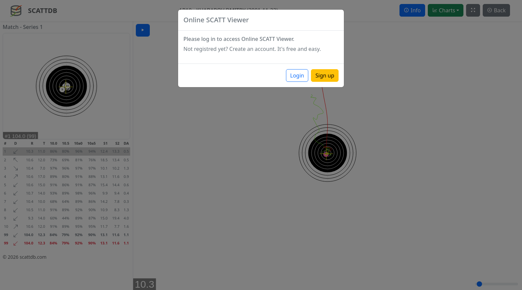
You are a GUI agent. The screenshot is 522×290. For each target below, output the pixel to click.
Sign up (324, 75)
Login (297, 75)
